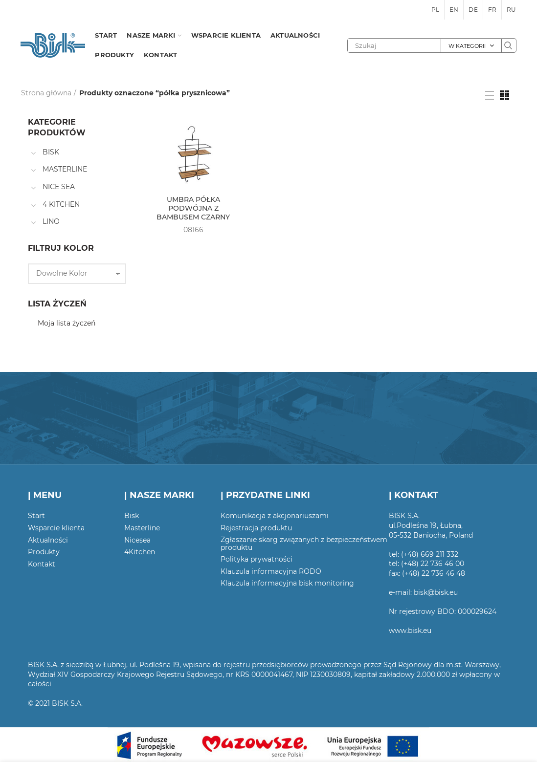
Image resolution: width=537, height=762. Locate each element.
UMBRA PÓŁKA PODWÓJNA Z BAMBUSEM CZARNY (193, 208)
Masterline (142, 528)
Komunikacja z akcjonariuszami (275, 516)
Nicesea (137, 540)
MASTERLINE (65, 169)
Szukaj (508, 45)
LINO (51, 221)
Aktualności (48, 540)
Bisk (131, 516)
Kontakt (41, 564)
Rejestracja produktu (256, 528)
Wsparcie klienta (56, 528)
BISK (51, 152)
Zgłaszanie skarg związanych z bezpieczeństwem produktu (304, 543)
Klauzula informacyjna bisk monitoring (287, 583)
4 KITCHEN (61, 204)
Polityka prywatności (256, 559)
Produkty (44, 552)
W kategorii (467, 46)
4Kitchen (139, 552)
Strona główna (46, 92)
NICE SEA (59, 186)
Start (36, 516)
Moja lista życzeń (66, 323)
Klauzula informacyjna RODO (271, 571)
